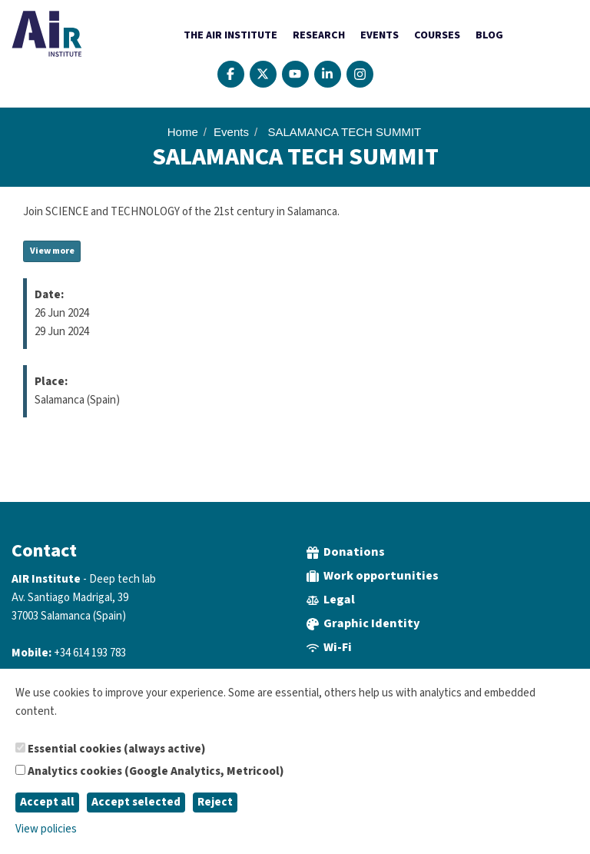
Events (379, 35)
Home (182, 131)
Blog (489, 35)
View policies (46, 829)
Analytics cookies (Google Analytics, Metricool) (149, 771)
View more (52, 251)
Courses (437, 35)
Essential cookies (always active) (110, 749)
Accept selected (136, 802)
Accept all (47, 802)
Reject (215, 802)
